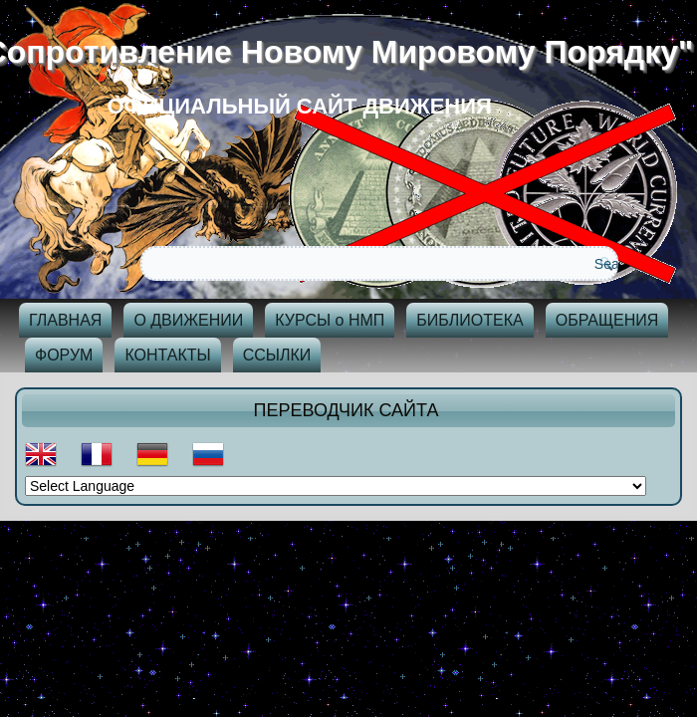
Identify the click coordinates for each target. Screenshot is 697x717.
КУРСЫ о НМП (329, 320)
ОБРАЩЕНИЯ (607, 320)
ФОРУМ (64, 355)
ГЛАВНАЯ (65, 320)
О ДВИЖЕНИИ (188, 320)
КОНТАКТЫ (167, 355)
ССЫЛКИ (277, 355)
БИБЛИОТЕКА (469, 320)
